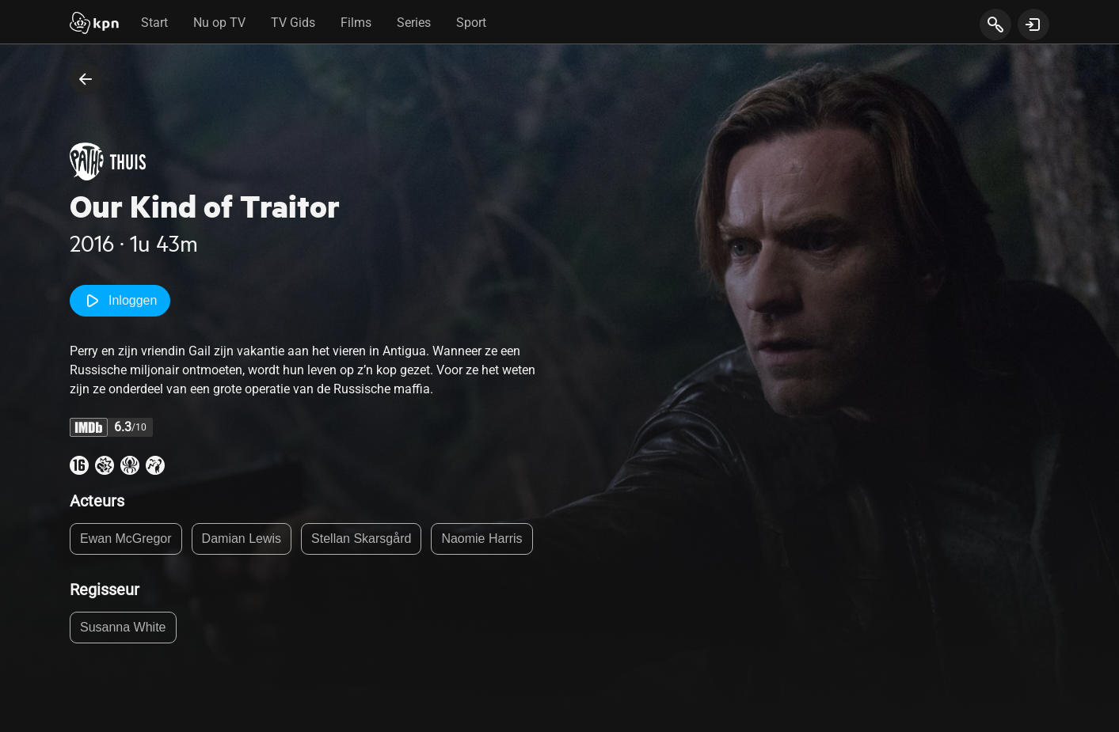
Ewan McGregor (126, 538)
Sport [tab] (471, 22)
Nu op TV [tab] (219, 22)
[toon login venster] (1033, 24)
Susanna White (123, 627)
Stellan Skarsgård (361, 538)
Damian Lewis (241, 538)
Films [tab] (356, 22)
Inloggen (120, 300)
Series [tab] (414, 22)
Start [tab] (154, 22)
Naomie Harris (481, 538)
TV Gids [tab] (293, 22)
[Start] (94, 24)
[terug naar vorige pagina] (85, 79)
